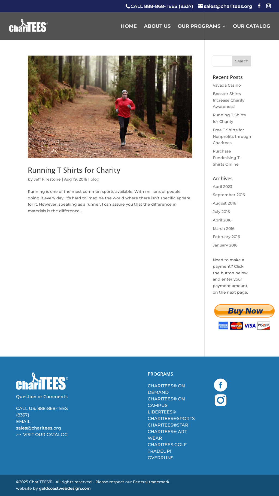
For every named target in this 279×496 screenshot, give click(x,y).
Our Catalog (251, 26)
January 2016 (225, 245)
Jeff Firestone (47, 179)
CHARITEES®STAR (168, 425)
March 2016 (224, 228)
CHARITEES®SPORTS (171, 418)
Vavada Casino (227, 85)
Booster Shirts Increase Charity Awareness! (228, 100)
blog (94, 179)
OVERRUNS (161, 457)
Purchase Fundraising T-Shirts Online (227, 158)
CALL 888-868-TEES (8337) (162, 6)
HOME (129, 26)
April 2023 (222, 186)
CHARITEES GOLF (167, 444)
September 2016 (229, 194)
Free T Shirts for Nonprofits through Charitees (232, 136)
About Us (157, 26)
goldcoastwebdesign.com (65, 488)
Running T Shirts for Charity (74, 170)
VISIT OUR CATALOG (45, 434)
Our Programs (199, 26)
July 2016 (221, 211)
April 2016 (222, 220)
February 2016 (226, 236)
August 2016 (224, 203)
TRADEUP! (159, 451)
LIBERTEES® (162, 412)
